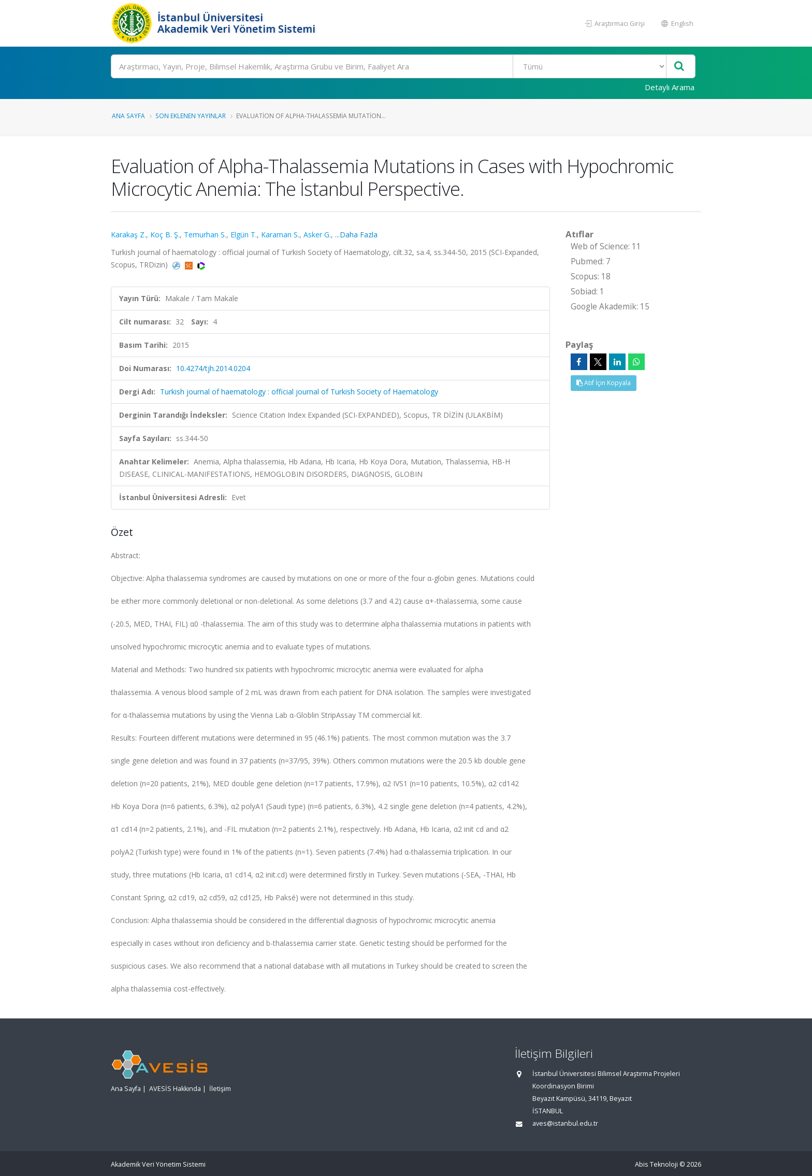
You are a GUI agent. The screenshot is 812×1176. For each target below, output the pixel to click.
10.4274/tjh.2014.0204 (213, 368)
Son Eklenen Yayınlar (190, 115)
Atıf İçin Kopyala (603, 382)
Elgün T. (243, 234)
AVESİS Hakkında (175, 1088)
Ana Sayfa (128, 115)
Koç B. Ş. (165, 234)
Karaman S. (280, 234)
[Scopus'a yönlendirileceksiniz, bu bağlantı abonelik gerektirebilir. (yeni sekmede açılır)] (190, 265)
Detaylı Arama (669, 87)
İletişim (220, 1088)
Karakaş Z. (128, 234)
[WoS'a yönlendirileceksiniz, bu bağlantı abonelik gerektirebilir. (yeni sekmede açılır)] (201, 265)
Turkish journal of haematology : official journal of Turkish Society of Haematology (299, 391)
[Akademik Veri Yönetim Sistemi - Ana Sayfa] (133, 23)
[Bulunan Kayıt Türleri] (589, 66)
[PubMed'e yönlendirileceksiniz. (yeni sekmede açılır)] (177, 265)
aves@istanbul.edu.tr (565, 1123)
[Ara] (403, 66)
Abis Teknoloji (656, 1164)
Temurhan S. (205, 234)
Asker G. (317, 234)
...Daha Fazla (356, 234)
